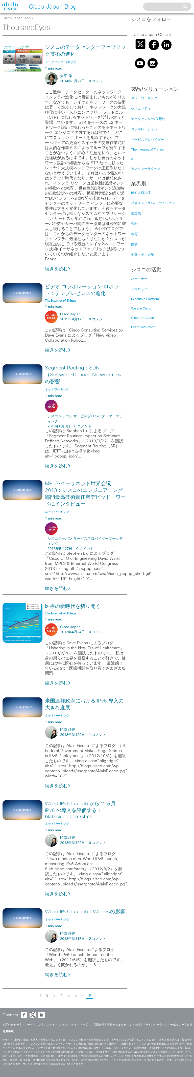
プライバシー (151, 1024)
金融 (134, 223)
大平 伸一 (67, 76)
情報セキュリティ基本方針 (123, 1024)
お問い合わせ (11, 1024)
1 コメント (97, 735)
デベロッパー (141, 289)
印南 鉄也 (67, 730)
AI (132, 159)
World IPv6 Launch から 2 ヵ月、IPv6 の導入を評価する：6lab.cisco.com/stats (83, 810)
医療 (134, 244)
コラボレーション (144, 129)
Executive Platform (145, 299)
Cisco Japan (70, 314)
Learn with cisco (143, 327)
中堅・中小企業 (142, 255)
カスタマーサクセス (146, 169)
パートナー (139, 279)
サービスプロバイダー (147, 139)
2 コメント (97, 939)
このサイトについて (56, 1024)
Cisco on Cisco (142, 318)
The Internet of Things (147, 149)
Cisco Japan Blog (17, 18)
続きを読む (58, 269)
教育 (134, 234)
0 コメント (97, 81)
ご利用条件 (97, 1024)
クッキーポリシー (173, 1024)
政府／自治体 (141, 192)
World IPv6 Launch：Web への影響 (85, 911)
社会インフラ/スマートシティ (153, 203)
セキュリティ (141, 108)
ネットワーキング (144, 98)
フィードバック (31, 1024)
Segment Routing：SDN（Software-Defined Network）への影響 (83, 374)
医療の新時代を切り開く (73, 606)
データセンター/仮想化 (148, 119)
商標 (189, 1024)
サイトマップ (79, 1024)
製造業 (136, 213)
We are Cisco (141, 308)
